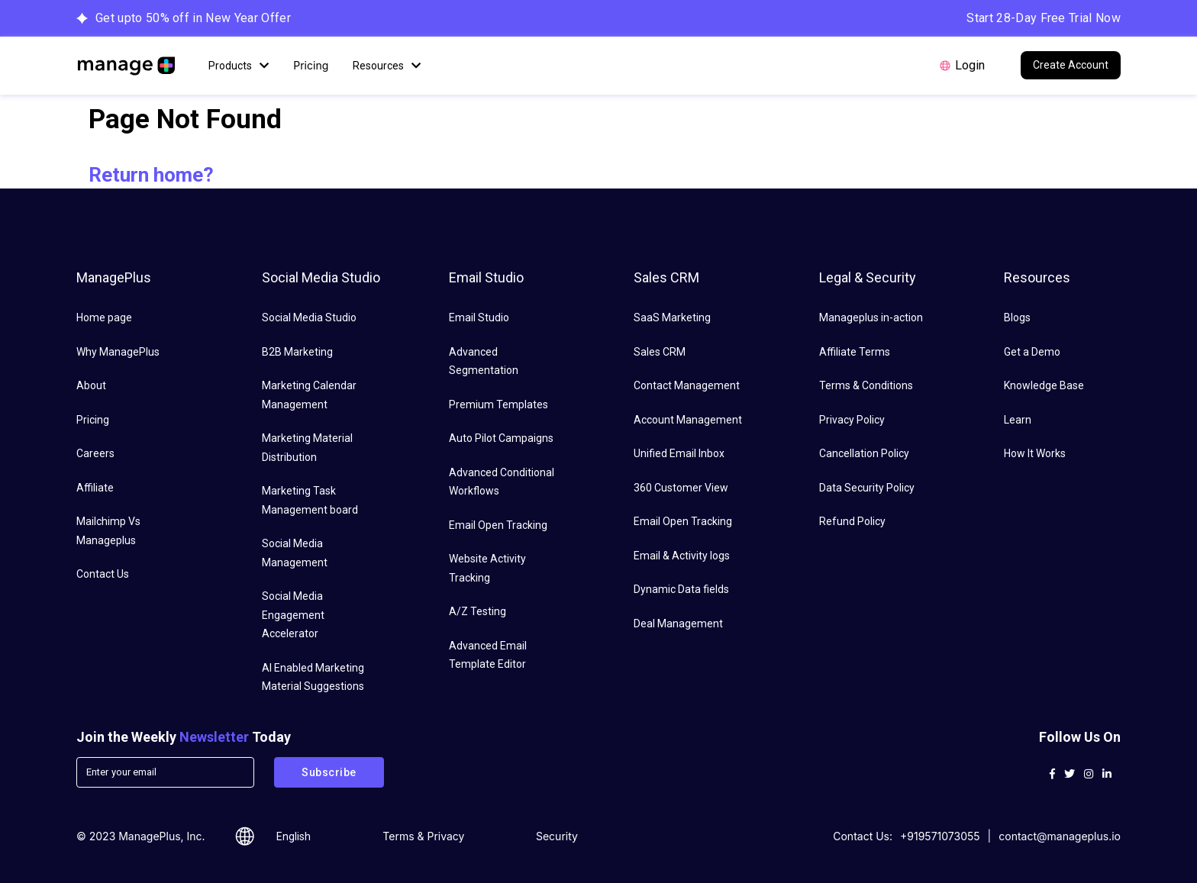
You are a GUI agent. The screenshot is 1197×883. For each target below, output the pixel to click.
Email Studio (479, 317)
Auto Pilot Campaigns (501, 438)
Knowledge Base (1044, 385)
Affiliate (95, 488)
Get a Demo (1032, 352)
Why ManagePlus (118, 352)
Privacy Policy (852, 420)
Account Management (688, 420)
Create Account (1070, 65)
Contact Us (102, 574)
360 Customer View (681, 488)
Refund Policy (852, 521)
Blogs (1017, 317)
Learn (1017, 420)
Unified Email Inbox (679, 453)
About (91, 385)
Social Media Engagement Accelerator (293, 615)
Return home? (151, 174)
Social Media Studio (309, 317)
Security (557, 836)
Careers (95, 453)
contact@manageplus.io (1060, 836)
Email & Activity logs (682, 555)
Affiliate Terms (854, 352)
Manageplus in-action (871, 317)
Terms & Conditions (866, 385)
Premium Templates (498, 404)
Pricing (310, 65)
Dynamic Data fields (681, 589)
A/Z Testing (477, 611)
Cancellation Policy (864, 453)
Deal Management (678, 623)
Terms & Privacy (423, 836)
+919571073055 (940, 836)
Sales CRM (660, 352)
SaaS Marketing (672, 317)
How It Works (1035, 453)
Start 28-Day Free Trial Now (1043, 18)
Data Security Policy (867, 488)
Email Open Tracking (498, 525)
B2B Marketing (297, 352)
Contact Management (687, 385)
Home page (104, 317)
